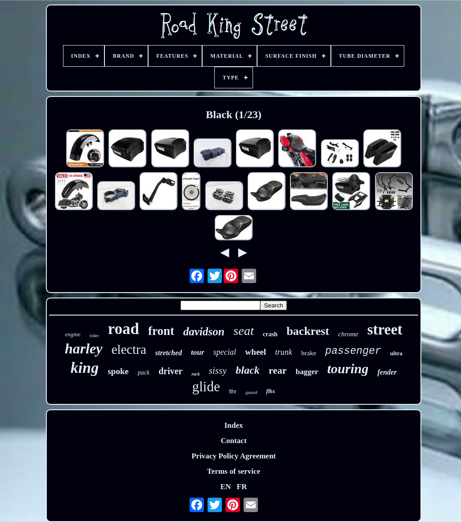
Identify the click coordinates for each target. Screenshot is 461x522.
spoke (118, 371)
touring (348, 368)
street (384, 329)
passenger (353, 351)
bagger (307, 371)
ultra (396, 353)
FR (242, 486)
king (85, 367)
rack (195, 373)
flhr (233, 392)
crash (270, 334)
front (161, 331)
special (224, 352)
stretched (168, 353)
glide (206, 386)
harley (84, 348)
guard (251, 392)
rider (94, 335)
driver (170, 371)
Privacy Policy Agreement (233, 456)
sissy (218, 370)
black (247, 370)
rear (278, 370)
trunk (283, 352)
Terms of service (233, 471)
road (123, 329)
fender (387, 372)
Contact (234, 440)
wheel (255, 352)
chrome (348, 334)
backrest (307, 331)
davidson (204, 331)
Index (233, 425)
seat (244, 331)
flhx (270, 391)
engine (73, 334)
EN (225, 486)
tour (197, 352)
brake (308, 353)
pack (143, 372)
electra (129, 349)
